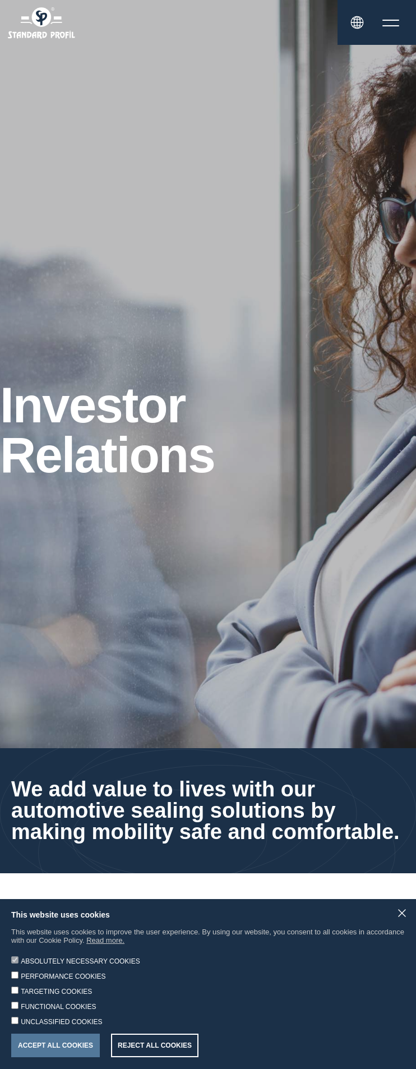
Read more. (105, 940)
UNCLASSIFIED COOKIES (61, 1022)
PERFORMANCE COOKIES (63, 976)
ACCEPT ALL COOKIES (55, 1045)
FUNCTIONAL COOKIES (58, 1007)
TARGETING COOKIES (56, 992)
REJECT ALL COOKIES (155, 1045)
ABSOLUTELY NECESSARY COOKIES (80, 961)
